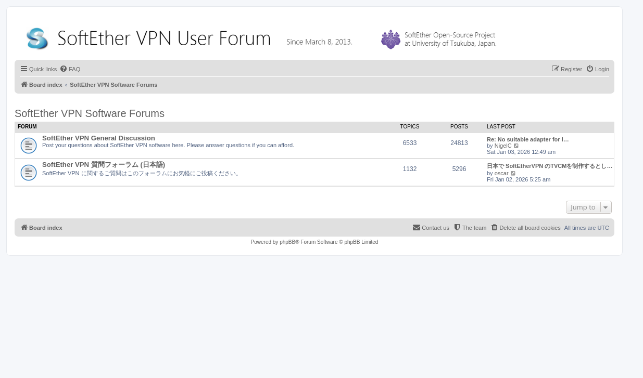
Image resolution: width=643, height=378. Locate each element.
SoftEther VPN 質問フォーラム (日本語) (103, 164)
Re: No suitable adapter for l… (528, 139)
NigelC (503, 145)
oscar (502, 173)
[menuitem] (69, 69)
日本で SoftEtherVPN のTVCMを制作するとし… (549, 166)
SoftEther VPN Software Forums (90, 113)
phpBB (287, 242)
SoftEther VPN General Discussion (98, 138)
